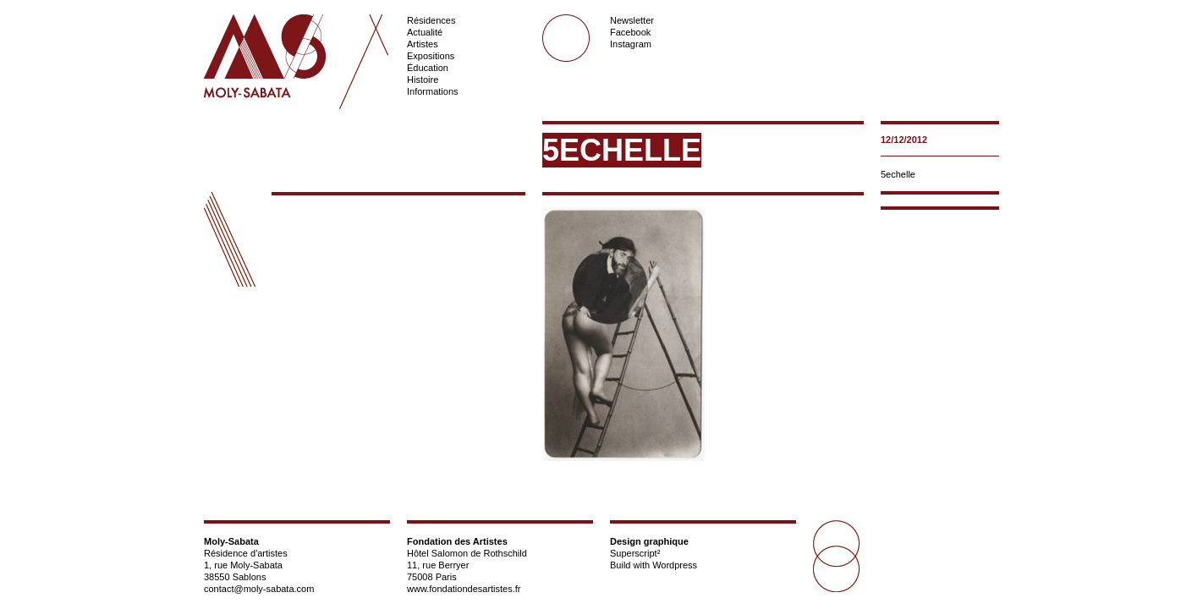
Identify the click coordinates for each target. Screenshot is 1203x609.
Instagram (630, 44)
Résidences (431, 20)
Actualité (424, 32)
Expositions (430, 56)
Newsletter (632, 20)
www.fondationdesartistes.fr (464, 589)
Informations (433, 91)
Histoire (422, 79)
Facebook (630, 32)
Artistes (422, 44)
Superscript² (635, 553)
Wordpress (674, 565)
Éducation (427, 68)
